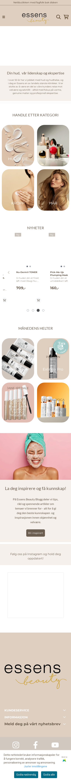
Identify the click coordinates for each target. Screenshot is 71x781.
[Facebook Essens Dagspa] (35, 745)
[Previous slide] (9, 272)
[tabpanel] (18, 271)
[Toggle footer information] (65, 710)
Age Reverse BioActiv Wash (18, 273)
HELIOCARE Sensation (47, 282)
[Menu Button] (3, 17)
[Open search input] (58, 17)
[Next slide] (62, 272)
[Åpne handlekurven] (66, 17)
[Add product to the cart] (28, 300)
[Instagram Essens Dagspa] (16, 745)
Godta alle (49, 774)
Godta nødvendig (26, 774)
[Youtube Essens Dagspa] (55, 745)
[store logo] (35, 17)
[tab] (28, 310)
